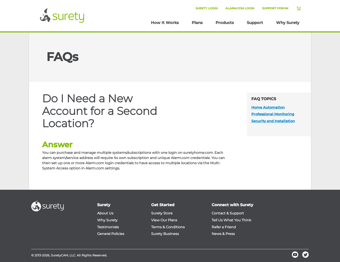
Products (225, 22)
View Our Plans (164, 220)
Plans (197, 22)
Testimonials (108, 227)
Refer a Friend (224, 227)
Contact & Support (228, 213)
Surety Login (207, 8)
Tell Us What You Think (231, 220)
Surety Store (162, 213)
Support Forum (275, 8)
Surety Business (165, 234)
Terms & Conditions (168, 227)
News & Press (223, 234)
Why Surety (287, 22)
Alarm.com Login (240, 8)
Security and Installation (273, 121)
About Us (105, 213)
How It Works (165, 22)
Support (255, 22)
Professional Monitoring (272, 114)
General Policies (110, 234)
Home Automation (268, 107)
